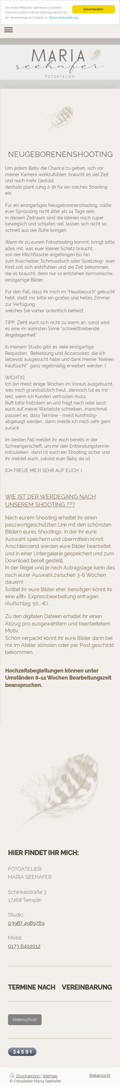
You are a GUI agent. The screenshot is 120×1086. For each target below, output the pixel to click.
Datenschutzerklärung (63, 17)
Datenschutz (25, 1019)
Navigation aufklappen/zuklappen (60, 30)
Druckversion (25, 1076)
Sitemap (50, 1076)
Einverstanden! (93, 9)
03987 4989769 (26, 923)
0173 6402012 (24, 946)
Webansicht (99, 1075)
